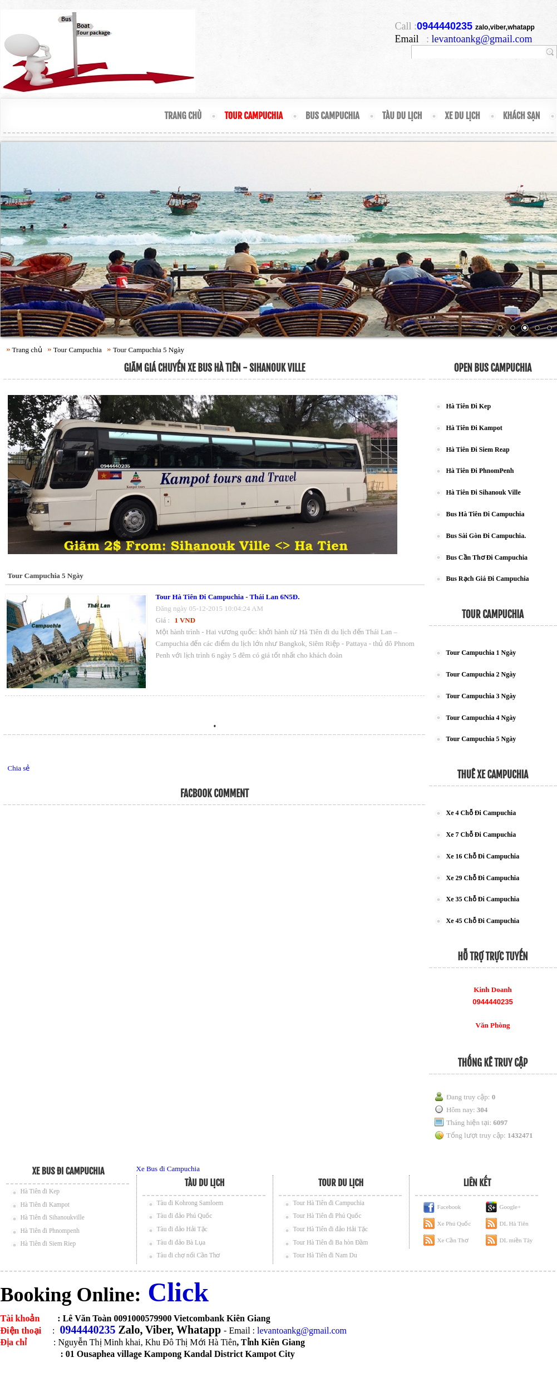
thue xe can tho (93, 1377)
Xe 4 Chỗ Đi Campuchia (481, 813)
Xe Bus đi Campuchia (168, 1168)
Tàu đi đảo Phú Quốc (185, 1215)
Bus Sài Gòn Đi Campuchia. (486, 536)
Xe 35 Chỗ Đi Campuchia (483, 899)
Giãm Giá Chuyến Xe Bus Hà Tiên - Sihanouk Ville (214, 368)
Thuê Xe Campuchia (493, 775)
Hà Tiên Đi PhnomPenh (480, 471)
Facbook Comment (214, 793)
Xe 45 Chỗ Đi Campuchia (483, 921)
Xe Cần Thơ (453, 1240)
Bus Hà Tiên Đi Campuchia (485, 514)
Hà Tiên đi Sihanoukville (53, 1217)
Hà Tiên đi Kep (40, 1191)
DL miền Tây (516, 1240)
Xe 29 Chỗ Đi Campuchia (483, 878)
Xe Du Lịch (462, 115)
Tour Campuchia (253, 115)
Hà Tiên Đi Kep (468, 406)
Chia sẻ (19, 768)
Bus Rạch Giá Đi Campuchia (487, 579)
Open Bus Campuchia (493, 368)
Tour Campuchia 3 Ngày (481, 696)
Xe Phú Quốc (454, 1223)
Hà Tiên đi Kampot (45, 1204)
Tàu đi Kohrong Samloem (190, 1202)
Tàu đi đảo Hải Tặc (182, 1229)
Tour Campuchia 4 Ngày (481, 718)
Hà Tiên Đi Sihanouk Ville (483, 492)
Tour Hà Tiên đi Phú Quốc (327, 1215)
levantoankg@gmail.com (482, 39)
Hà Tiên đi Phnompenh (50, 1230)
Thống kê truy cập (493, 1063)
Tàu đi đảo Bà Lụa (181, 1242)
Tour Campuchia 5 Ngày (148, 349)
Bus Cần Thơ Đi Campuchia (487, 557)
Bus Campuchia (332, 115)
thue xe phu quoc (149, 1377)
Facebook (449, 1206)
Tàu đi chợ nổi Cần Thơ (188, 1255)
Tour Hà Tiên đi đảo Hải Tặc (330, 1229)
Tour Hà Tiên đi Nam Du (325, 1255)
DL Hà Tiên (514, 1223)
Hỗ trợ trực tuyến (493, 956)
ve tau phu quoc (40, 1377)
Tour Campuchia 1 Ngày (481, 652)
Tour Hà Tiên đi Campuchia (328, 1202)
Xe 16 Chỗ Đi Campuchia (483, 856)
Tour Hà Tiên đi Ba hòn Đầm (330, 1242)
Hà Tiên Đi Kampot (474, 428)
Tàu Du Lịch (402, 115)
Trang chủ (182, 115)
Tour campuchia (493, 614)
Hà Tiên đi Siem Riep (48, 1243)
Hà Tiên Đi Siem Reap (478, 449)
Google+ (510, 1206)
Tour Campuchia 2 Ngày (481, 674)
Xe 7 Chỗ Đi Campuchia (481, 834)
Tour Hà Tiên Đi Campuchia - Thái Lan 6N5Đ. (228, 597)
